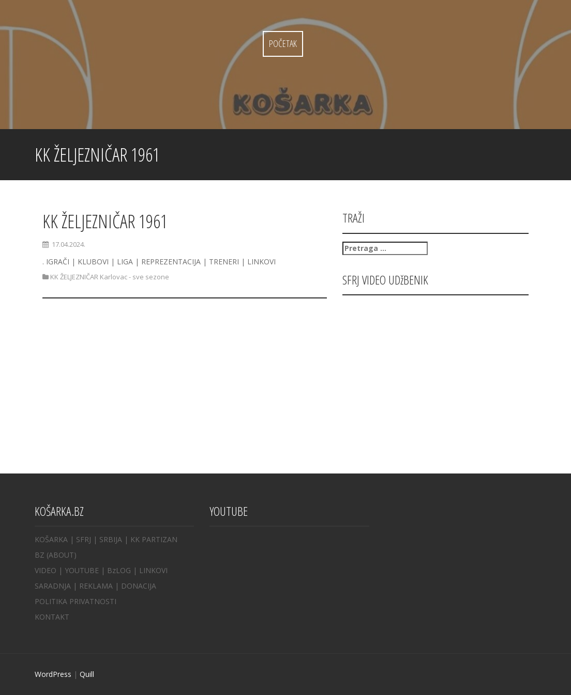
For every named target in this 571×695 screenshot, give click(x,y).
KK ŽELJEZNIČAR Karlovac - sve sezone (109, 276)
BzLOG (119, 570)
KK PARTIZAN (153, 539)
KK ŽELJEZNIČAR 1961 (105, 221)
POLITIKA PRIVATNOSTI (75, 601)
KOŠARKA (51, 539)
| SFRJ (80, 539)
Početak (283, 43)
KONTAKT (52, 617)
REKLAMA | (100, 586)
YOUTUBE (82, 570)
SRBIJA (110, 539)
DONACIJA (138, 586)
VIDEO (45, 570)
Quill (87, 674)
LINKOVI (153, 570)
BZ (39, 555)
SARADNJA (53, 586)
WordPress (53, 674)
